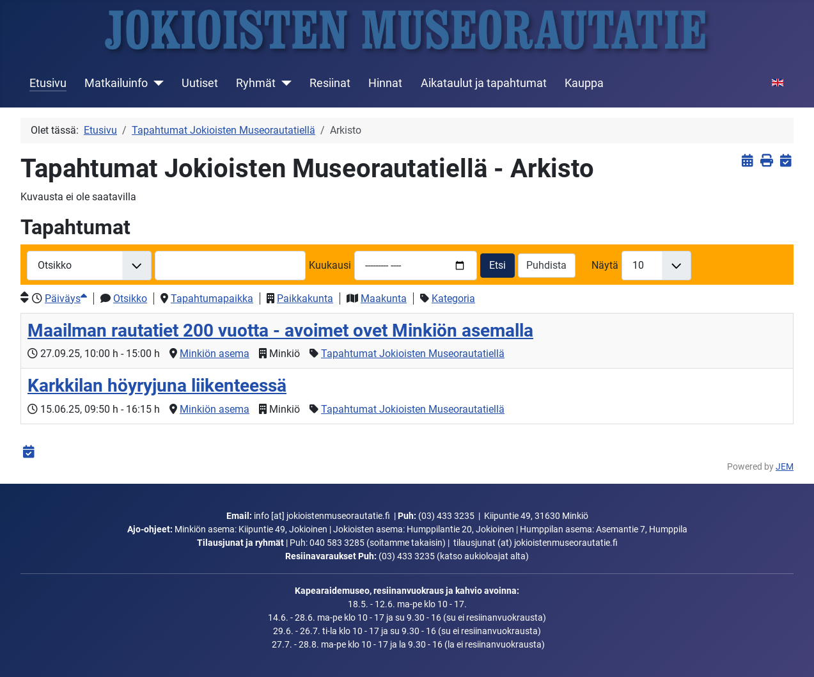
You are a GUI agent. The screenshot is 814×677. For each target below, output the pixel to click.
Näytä (604, 265)
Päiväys (66, 298)
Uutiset (200, 83)
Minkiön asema (214, 353)
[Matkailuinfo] (156, 83)
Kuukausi (330, 265)
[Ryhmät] (284, 83)
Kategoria (453, 298)
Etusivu (48, 83)
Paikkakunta (305, 298)
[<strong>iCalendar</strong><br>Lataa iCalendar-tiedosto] (786, 161)
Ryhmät (256, 83)
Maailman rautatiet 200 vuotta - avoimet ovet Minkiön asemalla (280, 330)
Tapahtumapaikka (212, 298)
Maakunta (384, 298)
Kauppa (584, 83)
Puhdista (546, 265)
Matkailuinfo (116, 83)
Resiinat (329, 83)
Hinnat (385, 83)
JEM (785, 466)
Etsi (497, 265)
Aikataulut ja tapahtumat (484, 83)
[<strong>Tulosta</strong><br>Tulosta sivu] (766, 161)
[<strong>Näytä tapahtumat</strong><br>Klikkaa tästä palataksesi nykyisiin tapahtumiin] (747, 161)
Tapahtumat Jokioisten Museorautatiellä (413, 353)
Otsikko (130, 298)
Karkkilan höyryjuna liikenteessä (156, 385)
